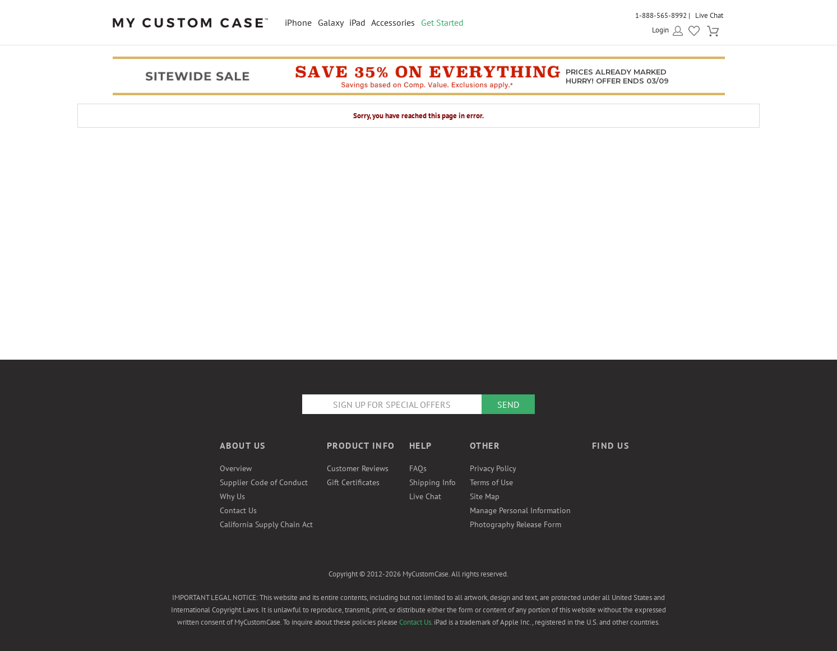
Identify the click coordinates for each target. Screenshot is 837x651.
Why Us (232, 496)
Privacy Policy (493, 468)
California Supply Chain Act (266, 524)
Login (660, 30)
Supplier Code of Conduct (264, 482)
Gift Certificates (353, 482)
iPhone (298, 22)
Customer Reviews (358, 468)
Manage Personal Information (520, 510)
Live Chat (709, 15)
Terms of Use (491, 482)
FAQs (418, 468)
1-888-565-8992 (661, 15)
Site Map (485, 496)
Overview (236, 468)
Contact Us (238, 510)
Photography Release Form (515, 524)
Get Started (442, 22)
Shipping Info (432, 482)
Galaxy (331, 22)
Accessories (393, 22)
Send (508, 404)
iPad (357, 22)
